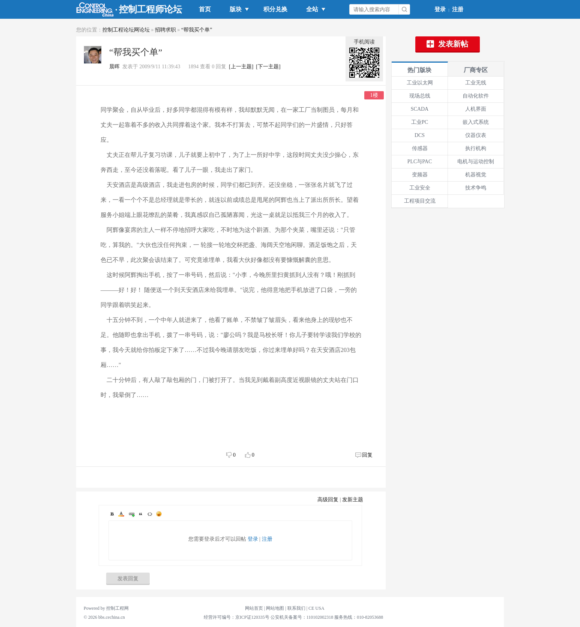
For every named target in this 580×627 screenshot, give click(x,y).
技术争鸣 (475, 188)
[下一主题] (268, 66)
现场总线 (419, 96)
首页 (205, 9)
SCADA (419, 109)
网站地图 (275, 608)
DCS (420, 135)
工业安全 (419, 188)
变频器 (420, 174)
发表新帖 (447, 44)
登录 (440, 9)
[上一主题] (241, 66)
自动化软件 (476, 96)
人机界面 (475, 109)
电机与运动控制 (475, 161)
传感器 (420, 148)
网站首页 (254, 608)
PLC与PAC (419, 161)
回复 (367, 455)
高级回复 (327, 499)
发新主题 (352, 499)
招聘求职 (165, 30)
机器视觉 (475, 174)
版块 (237, 9)
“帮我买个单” (196, 30)
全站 (313, 9)
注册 (457, 9)
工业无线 (475, 83)
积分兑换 (275, 9)
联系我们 (296, 608)
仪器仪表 (475, 135)
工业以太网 (420, 83)
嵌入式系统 (476, 122)
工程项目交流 (420, 201)
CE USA (316, 608)
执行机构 (475, 148)
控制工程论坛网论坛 (126, 30)
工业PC (419, 122)
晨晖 (114, 66)
